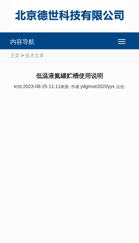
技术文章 (34, 55)
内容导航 (22, 41)
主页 (15, 55)
